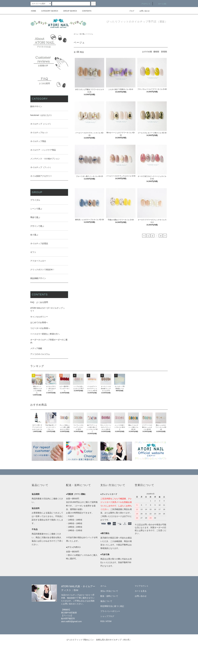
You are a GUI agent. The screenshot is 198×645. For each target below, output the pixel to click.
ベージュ (90, 34)
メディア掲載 (36, 348)
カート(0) (160, 4)
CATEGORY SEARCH (48, 11)
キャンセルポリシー (39, 317)
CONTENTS (85, 11)
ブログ (130, 11)
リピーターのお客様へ (40, 328)
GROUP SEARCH (68, 11)
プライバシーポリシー (110, 611)
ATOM (108, 621)
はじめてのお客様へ (39, 322)
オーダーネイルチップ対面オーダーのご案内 (49, 341)
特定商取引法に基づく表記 (112, 606)
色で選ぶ (83, 34)
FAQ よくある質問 (39, 302)
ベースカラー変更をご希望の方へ (45, 334)
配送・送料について (109, 596)
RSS (102, 621)
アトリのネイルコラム (40, 354)
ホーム (76, 34)
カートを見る (141, 591)
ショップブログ (107, 616)
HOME (33, 11)
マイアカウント (141, 586)
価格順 (156, 51)
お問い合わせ (143, 11)
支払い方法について (109, 591)
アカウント (144, 4)
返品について (106, 601)
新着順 (164, 51)
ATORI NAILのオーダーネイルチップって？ (47, 309)
